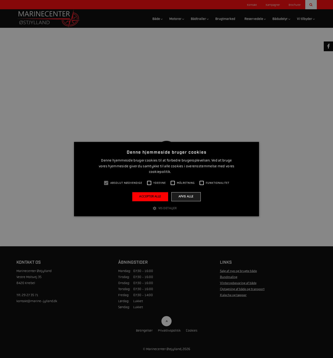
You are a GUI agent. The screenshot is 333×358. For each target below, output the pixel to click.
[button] (166, 208)
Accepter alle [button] (150, 197)
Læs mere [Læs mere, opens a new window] (178, 172)
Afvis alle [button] (186, 197)
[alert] (166, 179)
